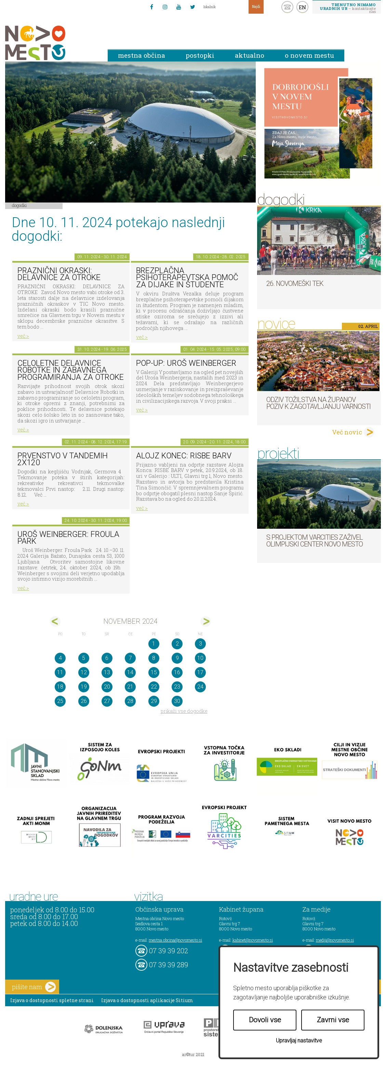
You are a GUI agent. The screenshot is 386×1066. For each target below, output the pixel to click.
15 (154, 672)
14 (130, 672)
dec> (205, 621)
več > (23, 336)
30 (177, 701)
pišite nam (34, 987)
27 (107, 701)
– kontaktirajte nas (348, 8)
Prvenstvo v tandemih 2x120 (62, 459)
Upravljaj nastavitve (299, 1040)
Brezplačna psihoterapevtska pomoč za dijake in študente (187, 277)
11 (60, 672)
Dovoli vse (265, 1020)
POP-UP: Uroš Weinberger (186, 363)
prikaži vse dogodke (184, 711)
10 (200, 658)
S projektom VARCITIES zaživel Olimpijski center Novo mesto (314, 540)
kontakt (287, 7)
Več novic (347, 432)
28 (130, 701)
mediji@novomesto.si (335, 940)
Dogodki (19, 205)
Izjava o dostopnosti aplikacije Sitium (147, 1000)
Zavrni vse (333, 1020)
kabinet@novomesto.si (252, 940)
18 (60, 686)
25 (60, 701)
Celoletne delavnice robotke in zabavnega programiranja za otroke (70, 370)
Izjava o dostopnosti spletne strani (52, 1000)
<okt (55, 621)
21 (130, 686)
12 (84, 672)
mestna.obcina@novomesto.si (175, 940)
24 (200, 686)
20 (107, 686)
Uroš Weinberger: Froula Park (68, 538)
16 (177, 672)
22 (154, 686)
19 (84, 686)
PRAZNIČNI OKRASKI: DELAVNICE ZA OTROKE (59, 274)
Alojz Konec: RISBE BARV (183, 455)
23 (177, 686)
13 (107, 672)
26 (84, 701)
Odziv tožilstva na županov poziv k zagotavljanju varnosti (318, 403)
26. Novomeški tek (294, 283)
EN (302, 7)
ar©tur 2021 (193, 1054)
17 (200, 672)
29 (154, 701)
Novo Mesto (51, 43)
